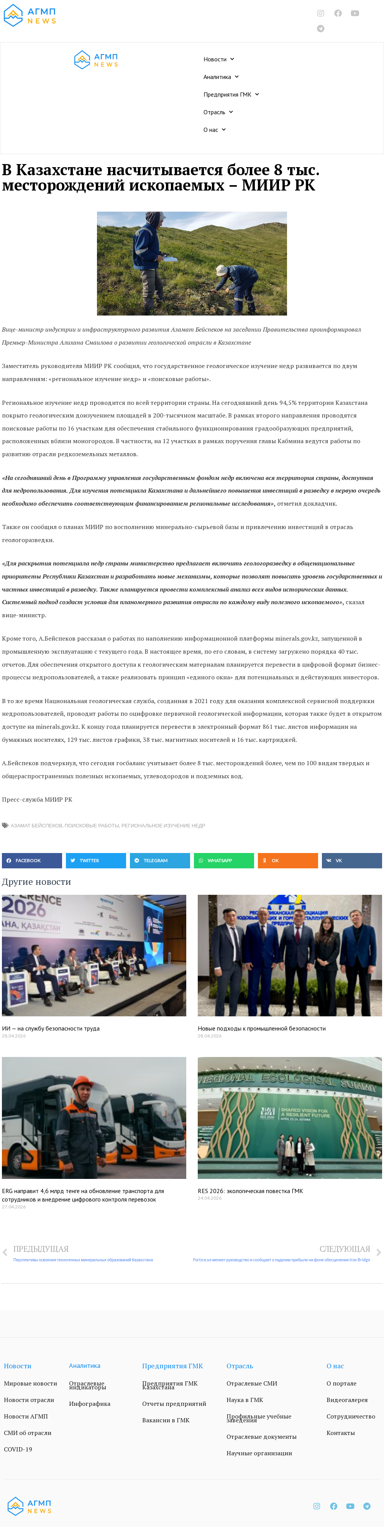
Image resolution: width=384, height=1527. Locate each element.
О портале (341, 1383)
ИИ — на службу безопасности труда (51, 1028)
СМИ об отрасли (27, 1433)
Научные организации (259, 1453)
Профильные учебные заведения (258, 1418)
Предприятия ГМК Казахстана (170, 1385)
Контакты (341, 1433)
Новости (218, 59)
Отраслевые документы (261, 1437)
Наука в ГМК (244, 1400)
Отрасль (218, 112)
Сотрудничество (351, 1416)
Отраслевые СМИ (251, 1383)
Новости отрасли (29, 1400)
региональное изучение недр (163, 825)
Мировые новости (30, 1383)
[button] (32, 860)
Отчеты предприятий (174, 1404)
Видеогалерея (347, 1400)
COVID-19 (18, 1449)
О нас (214, 129)
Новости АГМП (26, 1416)
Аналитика (221, 76)
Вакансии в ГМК (166, 1420)
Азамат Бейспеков (36, 825)
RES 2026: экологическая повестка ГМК (250, 1191)
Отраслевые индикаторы (87, 1385)
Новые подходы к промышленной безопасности (262, 1028)
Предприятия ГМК (231, 94)
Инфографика (89, 1404)
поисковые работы (92, 825)
